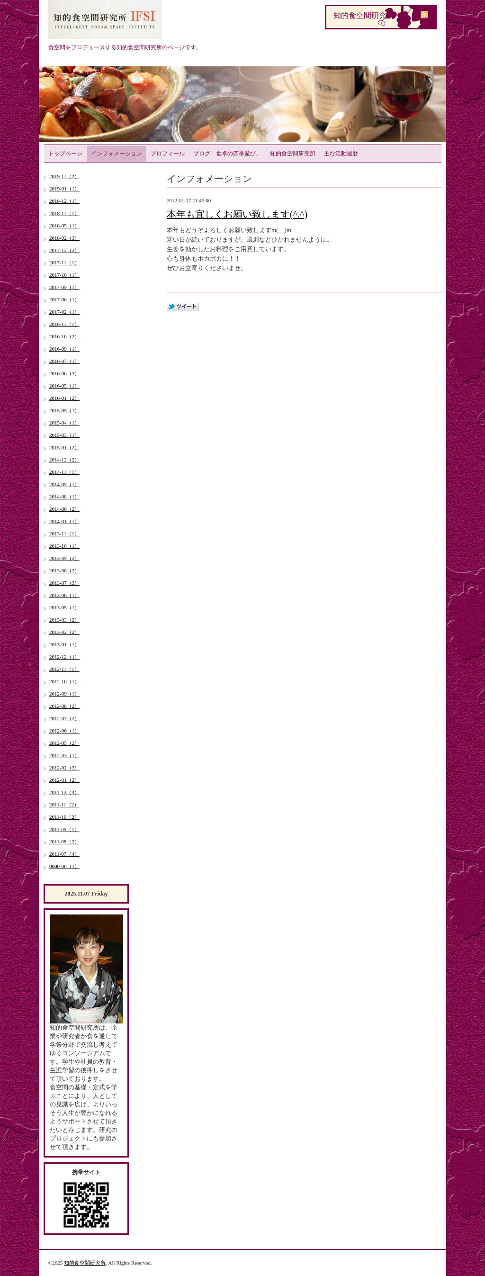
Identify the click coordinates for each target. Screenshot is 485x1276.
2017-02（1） (64, 312)
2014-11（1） (64, 472)
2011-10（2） (64, 817)
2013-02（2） (64, 632)
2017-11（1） (64, 262)
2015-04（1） (64, 422)
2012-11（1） (64, 669)
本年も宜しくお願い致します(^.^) (237, 214)
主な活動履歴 (341, 153)
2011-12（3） (64, 792)
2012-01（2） (64, 780)
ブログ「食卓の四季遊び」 (227, 153)
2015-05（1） (64, 410)
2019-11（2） (64, 176)
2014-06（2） (64, 509)
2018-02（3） (64, 238)
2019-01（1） (64, 188)
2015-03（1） (64, 435)
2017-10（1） (64, 275)
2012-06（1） (64, 730)
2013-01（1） (64, 644)
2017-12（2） (64, 250)
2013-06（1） (64, 595)
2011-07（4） (64, 854)
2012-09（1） (64, 694)
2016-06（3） (64, 373)
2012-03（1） (64, 755)
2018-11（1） (64, 213)
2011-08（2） (64, 841)
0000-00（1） (64, 866)
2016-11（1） (64, 324)
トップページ (65, 153)
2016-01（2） (64, 398)
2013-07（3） (64, 583)
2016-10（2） (64, 336)
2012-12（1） (64, 657)
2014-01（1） (64, 521)
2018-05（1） (64, 225)
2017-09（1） (64, 287)
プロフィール (168, 153)
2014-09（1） (64, 484)
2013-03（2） (64, 620)
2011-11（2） (64, 804)
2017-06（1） (64, 299)
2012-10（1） (64, 681)
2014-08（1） (64, 496)
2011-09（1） (64, 829)
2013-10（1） (64, 546)
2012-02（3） (64, 767)
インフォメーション (116, 153)
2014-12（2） (64, 459)
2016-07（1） (64, 361)
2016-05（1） (64, 386)
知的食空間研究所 (292, 153)
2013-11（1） (64, 533)
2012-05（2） (64, 743)
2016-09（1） (64, 349)
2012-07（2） (64, 718)
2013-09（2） (64, 558)
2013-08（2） (64, 570)
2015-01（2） (64, 447)
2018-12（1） (64, 201)
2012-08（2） (64, 706)
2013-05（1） (64, 607)
